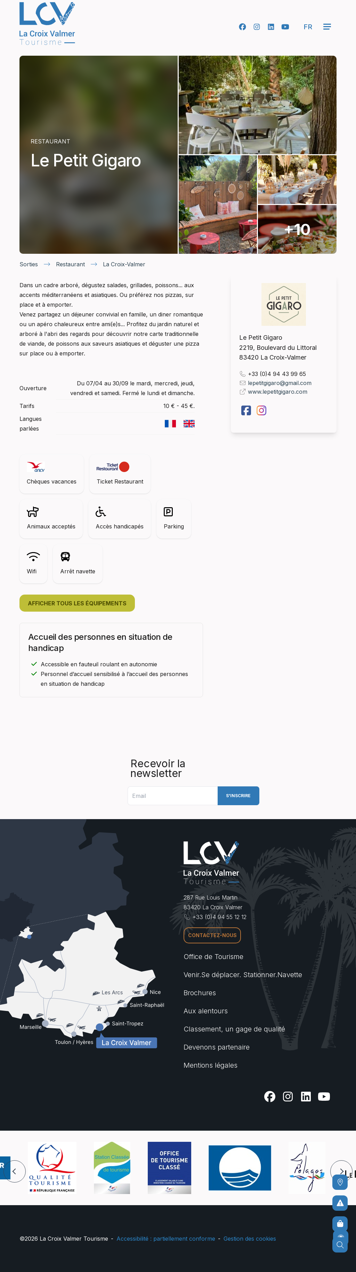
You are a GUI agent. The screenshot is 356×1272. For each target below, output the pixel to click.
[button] (14, 1171)
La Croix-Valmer (124, 264)
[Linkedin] (271, 27)
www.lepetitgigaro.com (277, 391)
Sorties (28, 264)
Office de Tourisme (213, 956)
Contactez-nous (212, 935)
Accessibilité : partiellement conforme (165, 1238)
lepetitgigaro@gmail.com (280, 382)
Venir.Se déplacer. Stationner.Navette (243, 975)
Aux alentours (206, 1011)
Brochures (200, 993)
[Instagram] (257, 27)
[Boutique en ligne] (340, 1224)
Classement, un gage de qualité (234, 1029)
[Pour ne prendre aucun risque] (340, 1203)
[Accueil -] (47, 23)
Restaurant (70, 264)
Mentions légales (210, 1065)
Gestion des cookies (250, 1238)
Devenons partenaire (217, 1047)
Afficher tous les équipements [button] (77, 603)
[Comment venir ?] (340, 1182)
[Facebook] (242, 27)
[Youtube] (285, 27)
